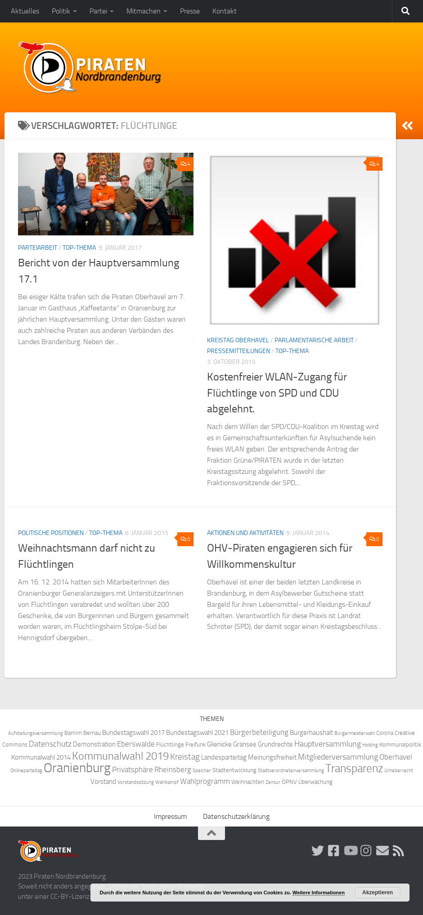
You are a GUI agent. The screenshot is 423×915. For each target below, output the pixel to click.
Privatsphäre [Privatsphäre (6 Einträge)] (132, 769)
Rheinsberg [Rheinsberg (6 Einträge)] (172, 769)
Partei (98, 11)
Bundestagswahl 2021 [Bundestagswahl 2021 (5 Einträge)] (197, 733)
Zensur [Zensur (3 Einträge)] (273, 782)
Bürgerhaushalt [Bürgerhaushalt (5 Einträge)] (311, 733)
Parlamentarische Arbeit (314, 340)
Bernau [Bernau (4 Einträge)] (92, 732)
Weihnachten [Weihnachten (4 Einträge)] (247, 781)
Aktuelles (25, 11)
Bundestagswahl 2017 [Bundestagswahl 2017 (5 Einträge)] (133, 733)
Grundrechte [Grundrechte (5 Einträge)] (275, 744)
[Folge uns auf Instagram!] (366, 850)
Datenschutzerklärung (236, 816)
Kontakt (224, 11)
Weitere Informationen (318, 892)
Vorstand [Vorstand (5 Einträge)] (103, 782)
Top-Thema (79, 248)
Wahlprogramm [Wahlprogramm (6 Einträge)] (205, 781)
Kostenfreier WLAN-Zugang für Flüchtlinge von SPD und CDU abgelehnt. (277, 393)
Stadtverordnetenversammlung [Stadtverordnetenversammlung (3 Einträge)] (291, 771)
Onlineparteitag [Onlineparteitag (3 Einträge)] (26, 771)
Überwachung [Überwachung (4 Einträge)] (315, 781)
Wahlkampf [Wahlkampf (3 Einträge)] (167, 782)
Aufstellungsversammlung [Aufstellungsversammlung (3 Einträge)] (35, 733)
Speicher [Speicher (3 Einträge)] (202, 771)
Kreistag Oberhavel (238, 340)
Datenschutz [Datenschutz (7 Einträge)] (50, 744)
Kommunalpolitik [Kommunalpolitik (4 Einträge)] (400, 744)
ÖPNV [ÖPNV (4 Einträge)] (289, 781)
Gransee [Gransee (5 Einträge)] (244, 744)
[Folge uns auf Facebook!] (334, 850)
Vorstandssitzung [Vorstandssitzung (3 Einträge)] (135, 782)
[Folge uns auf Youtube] (350, 850)
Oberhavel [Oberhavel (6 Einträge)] (395, 757)
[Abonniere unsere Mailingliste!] (382, 850)
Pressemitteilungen (238, 351)
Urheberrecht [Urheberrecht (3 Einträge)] (398, 771)
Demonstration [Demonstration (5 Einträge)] (94, 744)
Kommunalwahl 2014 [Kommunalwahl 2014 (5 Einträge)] (41, 757)
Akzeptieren (377, 892)
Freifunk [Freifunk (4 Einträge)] (195, 744)
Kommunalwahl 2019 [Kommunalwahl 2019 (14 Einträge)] (120, 756)
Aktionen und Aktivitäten (245, 533)
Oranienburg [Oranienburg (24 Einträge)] (77, 768)
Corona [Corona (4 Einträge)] (384, 732)
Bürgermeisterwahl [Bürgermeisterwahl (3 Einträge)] (354, 733)
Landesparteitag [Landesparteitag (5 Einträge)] (224, 757)
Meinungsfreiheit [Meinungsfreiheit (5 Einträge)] (272, 757)
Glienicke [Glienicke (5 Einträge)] (219, 744)
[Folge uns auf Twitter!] (317, 850)
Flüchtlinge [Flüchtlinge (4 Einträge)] (170, 744)
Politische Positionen (51, 533)
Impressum (170, 816)
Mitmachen (143, 11)
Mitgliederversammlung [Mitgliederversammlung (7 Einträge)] (338, 757)
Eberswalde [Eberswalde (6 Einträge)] (136, 744)
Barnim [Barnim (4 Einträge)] (73, 732)
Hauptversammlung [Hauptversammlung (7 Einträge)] (327, 744)
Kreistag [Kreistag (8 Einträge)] (185, 757)
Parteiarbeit (37, 248)
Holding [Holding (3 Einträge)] (370, 745)
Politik (61, 11)
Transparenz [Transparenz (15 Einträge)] (354, 768)
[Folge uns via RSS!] (398, 850)
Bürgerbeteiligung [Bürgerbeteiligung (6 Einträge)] (259, 732)
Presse (190, 11)
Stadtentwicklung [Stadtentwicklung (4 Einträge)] (234, 770)
